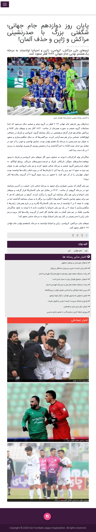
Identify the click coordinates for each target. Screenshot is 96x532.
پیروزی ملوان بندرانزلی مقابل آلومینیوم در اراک (72, 500)
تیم (86, 250)
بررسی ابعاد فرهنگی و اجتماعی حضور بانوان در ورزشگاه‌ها (66, 290)
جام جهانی (78, 250)
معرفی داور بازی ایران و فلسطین (75, 306)
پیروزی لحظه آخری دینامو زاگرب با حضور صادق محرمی (67, 312)
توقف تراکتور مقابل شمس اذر (78, 440)
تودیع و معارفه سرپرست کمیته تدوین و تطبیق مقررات (68, 301)
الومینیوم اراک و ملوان (81, 380)
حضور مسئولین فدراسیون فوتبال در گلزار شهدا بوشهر (69, 295)
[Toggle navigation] (5, 5)
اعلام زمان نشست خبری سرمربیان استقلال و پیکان (69, 268)
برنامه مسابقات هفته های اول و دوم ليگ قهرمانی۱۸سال (67, 284)
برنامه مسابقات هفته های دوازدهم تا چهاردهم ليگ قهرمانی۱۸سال (63, 273)
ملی (69, 250)
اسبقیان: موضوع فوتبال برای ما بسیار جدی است (70, 279)
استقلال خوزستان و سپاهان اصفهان (74, 262)
